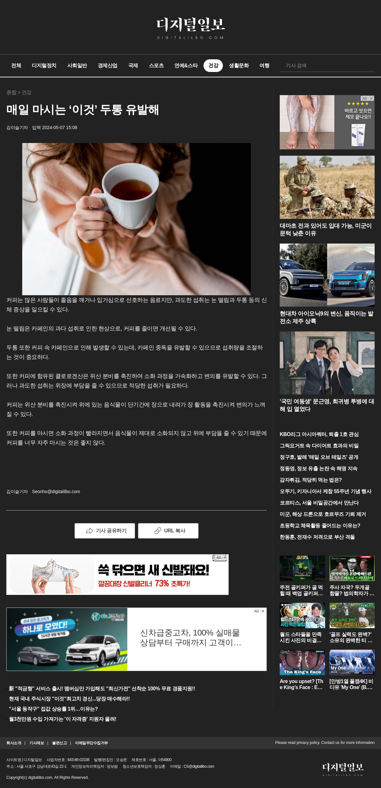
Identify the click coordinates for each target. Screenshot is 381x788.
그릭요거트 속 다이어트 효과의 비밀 (319, 445)
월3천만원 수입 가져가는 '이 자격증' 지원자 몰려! (62, 719)
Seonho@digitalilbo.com (56, 491)
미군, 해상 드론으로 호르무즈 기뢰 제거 (323, 514)
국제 (133, 65)
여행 (264, 65)
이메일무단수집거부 (91, 743)
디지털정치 (44, 65)
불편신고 (59, 743)
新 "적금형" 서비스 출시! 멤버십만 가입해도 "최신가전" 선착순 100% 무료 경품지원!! (102, 688)
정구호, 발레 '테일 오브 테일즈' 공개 (319, 457)
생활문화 (239, 65)
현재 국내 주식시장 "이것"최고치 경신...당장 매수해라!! (69, 698)
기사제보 (36, 743)
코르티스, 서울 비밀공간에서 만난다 (319, 502)
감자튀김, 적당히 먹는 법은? (311, 480)
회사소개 (13, 743)
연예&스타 (185, 65)
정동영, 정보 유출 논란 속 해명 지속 (319, 468)
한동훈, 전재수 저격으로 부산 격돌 (317, 537)
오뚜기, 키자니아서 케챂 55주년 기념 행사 (325, 491)
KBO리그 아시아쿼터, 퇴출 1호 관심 (319, 434)
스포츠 (156, 65)
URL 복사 (168, 530)
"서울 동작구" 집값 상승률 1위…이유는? (53, 709)
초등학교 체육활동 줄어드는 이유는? (320, 525)
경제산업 (107, 65)
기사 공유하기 (105, 530)
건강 (213, 65)
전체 (16, 65)
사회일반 (77, 65)
